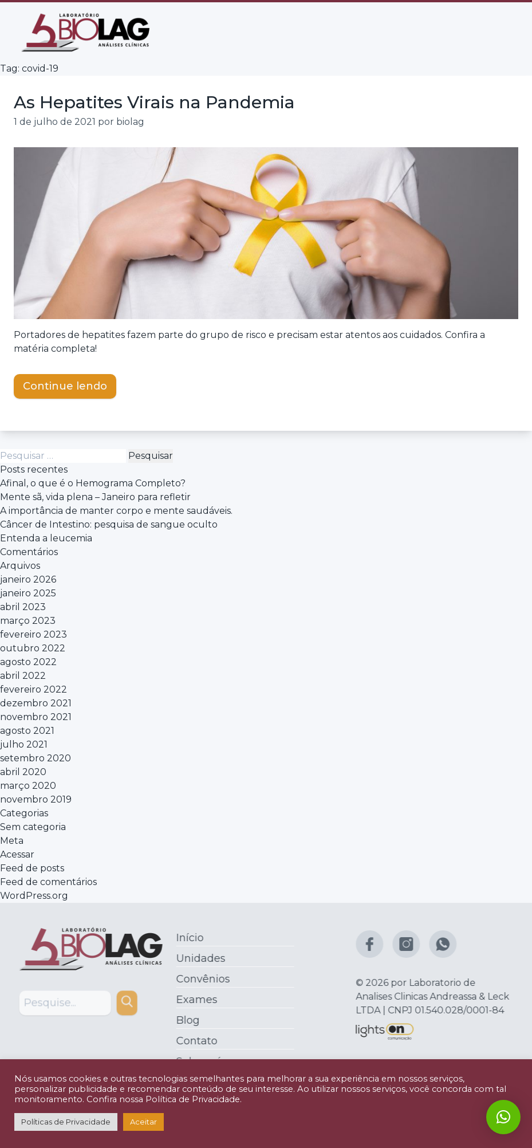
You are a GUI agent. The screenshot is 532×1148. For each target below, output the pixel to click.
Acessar (17, 854)
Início (186, 937)
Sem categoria (33, 826)
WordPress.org (34, 895)
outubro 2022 (32, 648)
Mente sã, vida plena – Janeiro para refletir (95, 497)
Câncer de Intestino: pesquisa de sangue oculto (109, 524)
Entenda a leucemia (46, 538)
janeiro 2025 (28, 593)
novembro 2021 (36, 716)
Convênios (200, 979)
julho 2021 (24, 744)
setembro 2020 (35, 758)
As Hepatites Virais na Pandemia (154, 102)
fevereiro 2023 (33, 634)
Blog (184, 1020)
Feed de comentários (48, 881)
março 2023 (28, 620)
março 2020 (28, 785)
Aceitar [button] (143, 1121)
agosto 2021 (27, 730)
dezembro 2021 (36, 703)
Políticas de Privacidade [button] (66, 1121)
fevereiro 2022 (33, 689)
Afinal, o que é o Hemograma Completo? (93, 483)
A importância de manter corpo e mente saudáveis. (116, 510)
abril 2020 (23, 771)
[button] (503, 1117)
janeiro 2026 (28, 579)
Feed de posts (32, 868)
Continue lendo (65, 385)
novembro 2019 (36, 799)
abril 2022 (23, 675)
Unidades (197, 958)
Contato (193, 1041)
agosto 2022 (28, 661)
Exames (193, 999)
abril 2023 (23, 606)
